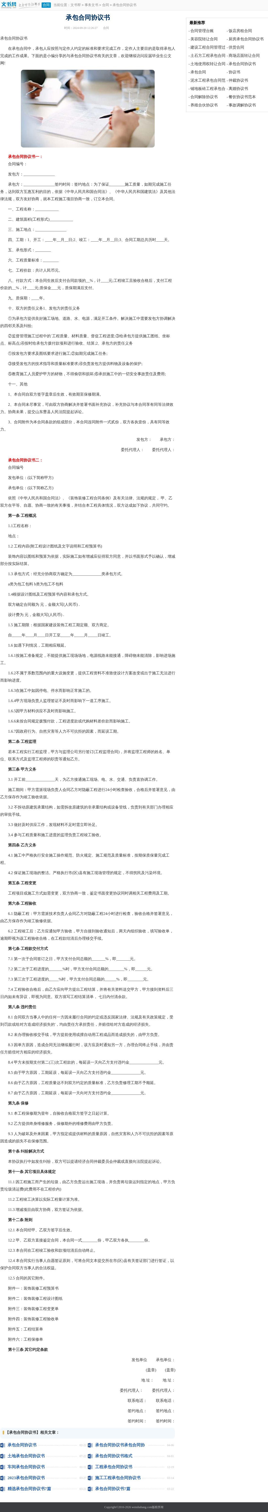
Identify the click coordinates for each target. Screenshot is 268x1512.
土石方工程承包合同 (207, 55)
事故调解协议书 (242, 105)
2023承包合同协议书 (26, 1478)
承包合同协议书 (22, 1445)
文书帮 (76, 5)
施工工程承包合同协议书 (118, 1478)
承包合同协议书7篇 (112, 1488)
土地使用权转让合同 (207, 64)
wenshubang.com (142, 1507)
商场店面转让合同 (244, 55)
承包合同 (198, 72)
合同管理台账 (202, 31)
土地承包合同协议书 (26, 1456)
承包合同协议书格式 (113, 1456)
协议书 (234, 72)
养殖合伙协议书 (204, 105)
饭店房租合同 (240, 31)
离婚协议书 (238, 89)
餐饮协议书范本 (242, 97)
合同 (46, 5)
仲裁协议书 (238, 80)
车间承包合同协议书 (26, 1467)
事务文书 (91, 5)
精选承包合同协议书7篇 (29, 1488)
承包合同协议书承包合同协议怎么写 (120, 1445)
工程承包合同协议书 (113, 1467)
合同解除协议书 (204, 97)
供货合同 (236, 47)
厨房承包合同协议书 (246, 39)
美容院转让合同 (204, 39)
